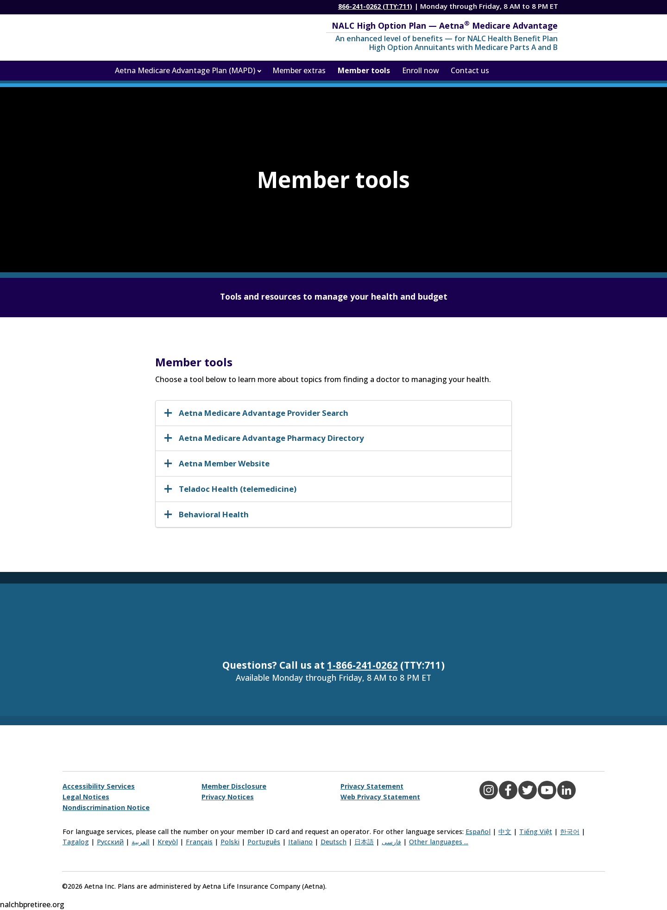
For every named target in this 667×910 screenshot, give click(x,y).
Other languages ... (438, 841)
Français (199, 841)
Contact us (470, 70)
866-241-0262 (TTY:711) (375, 6)
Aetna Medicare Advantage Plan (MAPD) (185, 70)
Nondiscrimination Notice (106, 807)
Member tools (364, 70)
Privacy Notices (227, 796)
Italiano (300, 841)
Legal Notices (86, 796)
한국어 (569, 831)
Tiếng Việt (535, 831)
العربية (141, 841)
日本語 (364, 841)
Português (263, 841)
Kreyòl (167, 841)
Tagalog (76, 841)
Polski (229, 841)
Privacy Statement (371, 786)
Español (478, 831)
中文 (504, 831)
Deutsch (333, 841)
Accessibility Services (99, 786)
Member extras (299, 70)
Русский (110, 841)
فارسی (391, 841)
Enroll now (420, 70)
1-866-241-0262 (362, 665)
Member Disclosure (233, 786)
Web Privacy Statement (380, 796)
